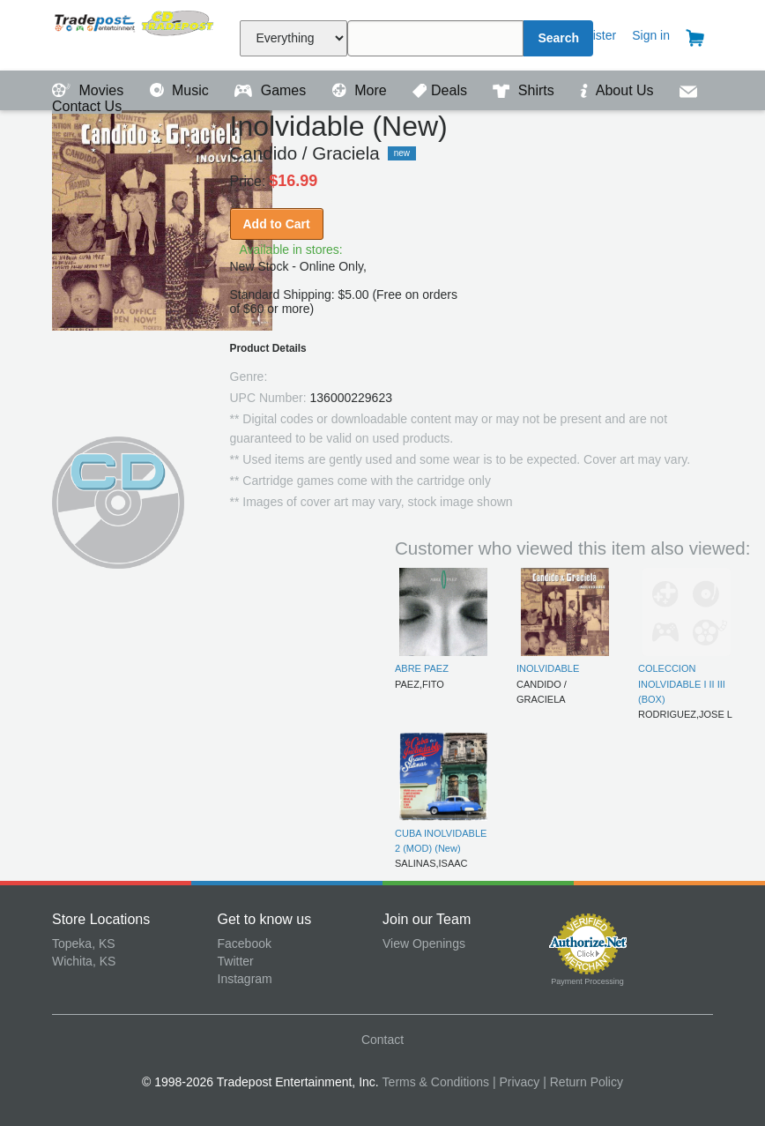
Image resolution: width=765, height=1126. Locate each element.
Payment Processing (587, 981)
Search (558, 38)
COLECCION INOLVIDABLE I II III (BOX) (681, 684)
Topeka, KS (83, 943)
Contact (382, 1040)
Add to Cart (276, 224)
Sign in (651, 35)
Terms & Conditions (435, 1082)
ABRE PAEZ (422, 668)
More (361, 90)
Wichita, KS (83, 961)
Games (271, 90)
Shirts (525, 90)
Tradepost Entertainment (135, 33)
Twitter (236, 961)
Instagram (245, 979)
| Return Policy (583, 1082)
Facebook (244, 943)
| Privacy (516, 1082)
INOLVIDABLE (547, 668)
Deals (441, 90)
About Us (618, 90)
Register (593, 35)
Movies (90, 90)
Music (181, 90)
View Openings (423, 943)
